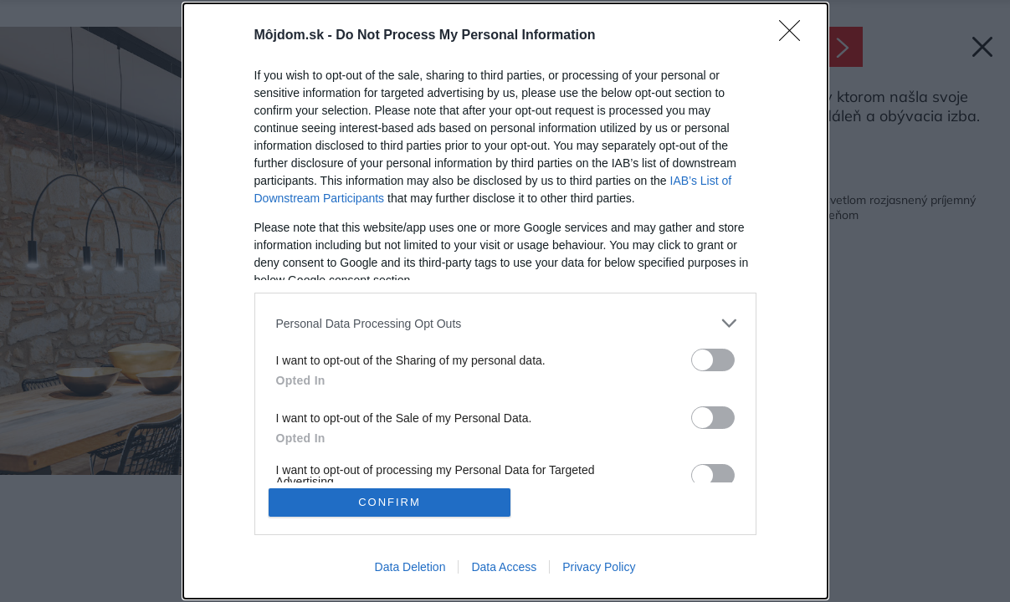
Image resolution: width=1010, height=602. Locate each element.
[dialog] (505, 301)
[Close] (795, 36)
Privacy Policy (598, 567)
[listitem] (505, 323)
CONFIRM (389, 502)
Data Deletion (410, 567)
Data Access (503, 567)
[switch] (713, 360)
